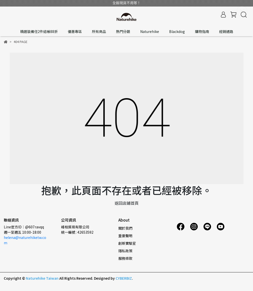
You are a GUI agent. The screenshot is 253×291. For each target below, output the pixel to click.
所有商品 (99, 31)
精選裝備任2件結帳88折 (39, 31)
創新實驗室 (127, 243)
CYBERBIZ (124, 278)
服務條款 (125, 258)
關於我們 (125, 228)
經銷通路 (226, 31)
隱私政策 (125, 250)
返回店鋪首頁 (127, 203)
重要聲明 (125, 235)
